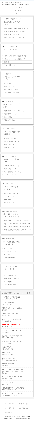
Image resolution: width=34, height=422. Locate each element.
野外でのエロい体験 (7, 354)
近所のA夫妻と (8, 117)
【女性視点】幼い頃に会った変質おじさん (16, 31)
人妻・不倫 (17, 10)
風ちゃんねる (9, 184)
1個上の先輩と (8, 254)
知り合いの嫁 (9, 101)
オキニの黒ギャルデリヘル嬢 (12, 193)
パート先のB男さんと (10, 276)
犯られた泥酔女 (10, 129)
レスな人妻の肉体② (10, 49)
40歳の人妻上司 (9, 269)
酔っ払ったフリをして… (10, 147)
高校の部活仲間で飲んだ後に (12, 141)
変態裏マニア (6, 365)
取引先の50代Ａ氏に (9, 120)
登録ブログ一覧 (23, 404)
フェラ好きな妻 (8, 282)
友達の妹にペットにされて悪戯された (14, 59)
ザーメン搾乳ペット (9, 65)
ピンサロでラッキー (9, 196)
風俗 (17, 14)
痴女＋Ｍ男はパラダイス (9, 390)
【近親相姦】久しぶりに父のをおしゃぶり (16, 28)
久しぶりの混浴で (9, 248)
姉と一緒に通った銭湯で (11, 251)
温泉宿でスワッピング (10, 114)
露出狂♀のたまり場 (11, 211)
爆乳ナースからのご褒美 (11, 89)
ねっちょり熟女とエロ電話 (9, 395)
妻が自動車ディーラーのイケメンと (14, 111)
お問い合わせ (9, 412)
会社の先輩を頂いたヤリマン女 (12, 172)
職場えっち (5, 384)
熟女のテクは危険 (9, 202)
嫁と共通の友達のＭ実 (10, 138)
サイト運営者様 (9, 408)
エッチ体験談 (17, 7)
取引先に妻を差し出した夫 (11, 279)
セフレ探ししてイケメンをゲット (13, 166)
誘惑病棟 (8, 74)
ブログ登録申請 (23, 408)
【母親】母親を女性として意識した (14, 37)
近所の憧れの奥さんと (10, 285)
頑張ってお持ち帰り (9, 144)
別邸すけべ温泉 (10, 239)
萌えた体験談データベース (13, 19)
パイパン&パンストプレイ (11, 175)
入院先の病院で (8, 83)
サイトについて (9, 404)
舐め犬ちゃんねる (7, 378)
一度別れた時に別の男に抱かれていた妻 (15, 56)
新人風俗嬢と (7, 199)
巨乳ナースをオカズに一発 (11, 92)
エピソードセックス (11, 46)
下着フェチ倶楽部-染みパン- (10, 360)
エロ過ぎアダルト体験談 (11, 2)
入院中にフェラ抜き (9, 86)
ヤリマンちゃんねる (11, 156)
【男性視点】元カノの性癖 (11, 34)
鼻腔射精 (6, 62)
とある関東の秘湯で (9, 257)
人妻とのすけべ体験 (12, 266)
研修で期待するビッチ (10, 169)
